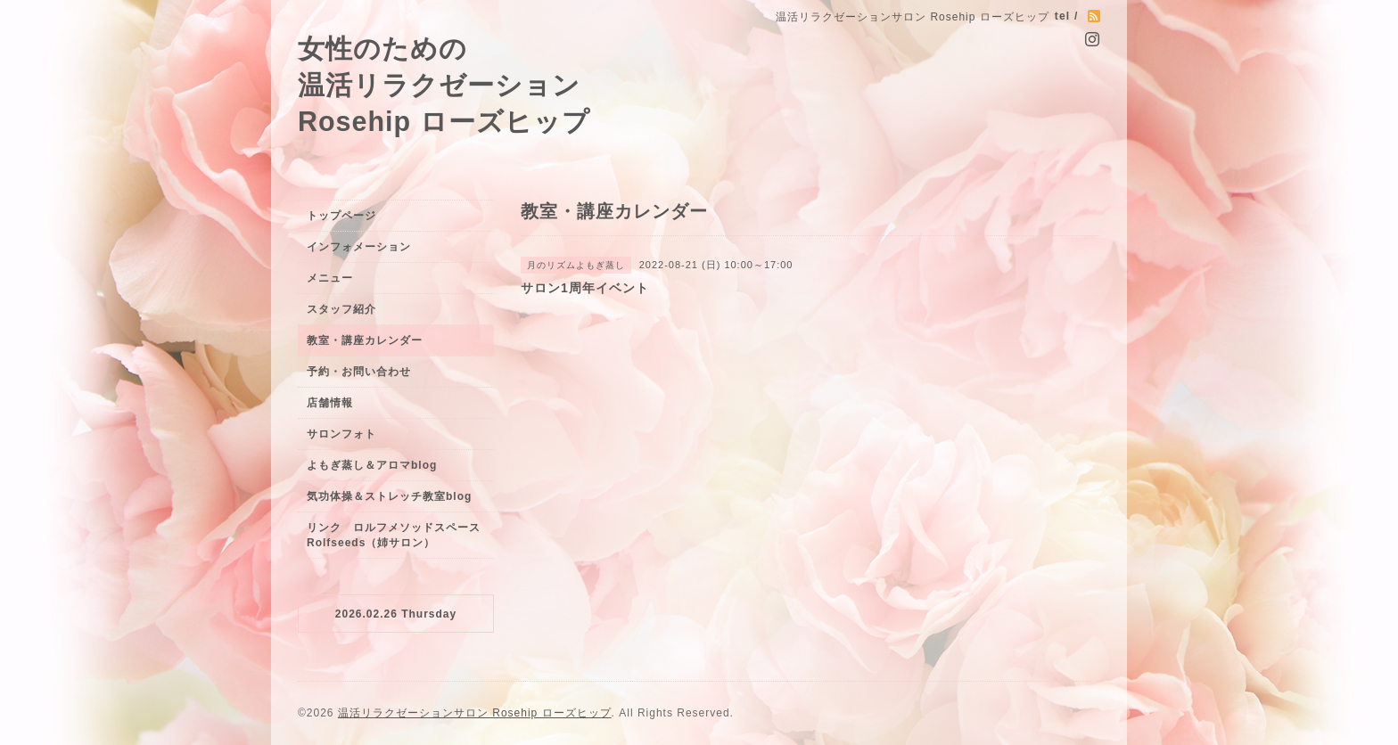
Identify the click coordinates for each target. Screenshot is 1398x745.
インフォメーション (359, 247)
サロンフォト (341, 434)
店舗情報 (330, 403)
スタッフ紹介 (341, 309)
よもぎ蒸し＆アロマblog (372, 465)
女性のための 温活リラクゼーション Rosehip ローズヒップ (444, 84)
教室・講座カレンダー (365, 340)
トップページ (341, 215)
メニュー (330, 278)
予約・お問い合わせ (359, 371)
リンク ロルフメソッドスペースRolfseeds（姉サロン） (394, 535)
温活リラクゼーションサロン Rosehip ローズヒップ (475, 713)
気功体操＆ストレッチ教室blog (389, 496)
